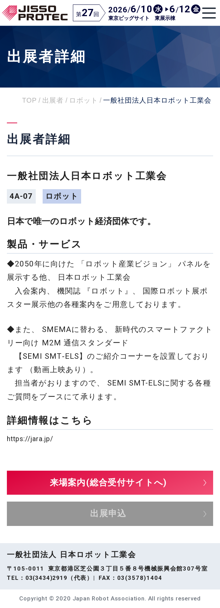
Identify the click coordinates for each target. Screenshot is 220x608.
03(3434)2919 (46, 577)
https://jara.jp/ (30, 439)
